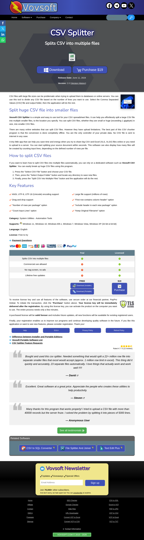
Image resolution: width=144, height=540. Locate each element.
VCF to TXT (113, 522)
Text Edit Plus (111, 448)
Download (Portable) (82, 291)
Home (14, 17)
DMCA (30, 513)
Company (55, 17)
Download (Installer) (82, 285)
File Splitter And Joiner (77, 448)
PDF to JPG (113, 509)
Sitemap (30, 522)
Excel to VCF (114, 505)
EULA (56, 330)
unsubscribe (77, 493)
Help (25, 330)
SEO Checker (72, 500)
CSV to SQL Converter (38, 448)
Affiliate (30, 505)
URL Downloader (72, 513)
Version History (78, 83)
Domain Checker (72, 505)
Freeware (30, 517)
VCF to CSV (113, 513)
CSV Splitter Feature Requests (27, 343)
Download (54, 70)
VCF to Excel (114, 517)
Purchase (40, 17)
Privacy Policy (87, 330)
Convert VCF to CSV (72, 522)
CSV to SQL (113, 500)
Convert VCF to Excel (72, 517)
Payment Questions (22, 240)
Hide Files (72, 509)
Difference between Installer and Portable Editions (37, 336)
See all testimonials (72, 430)
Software (27, 17)
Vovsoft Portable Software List (27, 340)
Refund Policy (119, 330)
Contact (69, 17)
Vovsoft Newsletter (68, 468)
